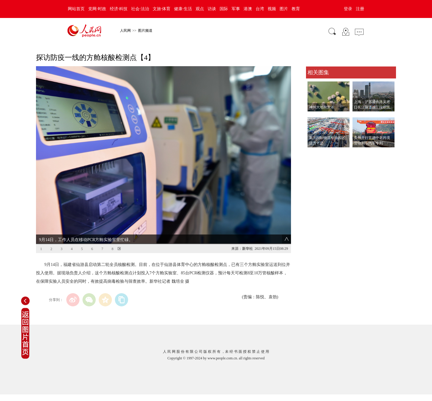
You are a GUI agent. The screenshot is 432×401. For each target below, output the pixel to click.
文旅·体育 (162, 9)
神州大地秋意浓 (321, 107)
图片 (284, 9)
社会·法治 (140, 9)
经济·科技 (119, 9)
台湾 (260, 9)
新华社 (247, 248)
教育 (296, 9)
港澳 (248, 9)
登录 (348, 9)
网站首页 (76, 9)
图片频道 (145, 30)
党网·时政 (97, 9)
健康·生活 (183, 9)
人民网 (125, 30)
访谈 (212, 9)
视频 (272, 9)
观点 (200, 9)
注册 (360, 9)
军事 (236, 9)
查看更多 (314, 153)
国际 (224, 9)
